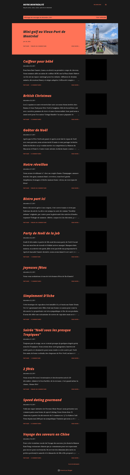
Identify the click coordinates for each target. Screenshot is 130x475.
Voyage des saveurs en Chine (46, 434)
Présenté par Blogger (65, 470)
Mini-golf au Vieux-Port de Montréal (44, 33)
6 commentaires (36, 154)
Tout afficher (101, 17)
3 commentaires (36, 458)
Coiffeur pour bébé (38, 61)
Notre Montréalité (33, 4)
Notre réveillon (35, 164)
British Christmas (37, 95)
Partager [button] (26, 46)
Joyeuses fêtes (35, 267)
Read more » (75, 46)
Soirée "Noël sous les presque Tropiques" (47, 332)
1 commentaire (35, 257)
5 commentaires (36, 119)
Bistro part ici (34, 198)
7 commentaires (36, 281)
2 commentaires (36, 85)
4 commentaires (36, 319)
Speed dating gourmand (42, 400)
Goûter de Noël (35, 130)
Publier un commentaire (38, 46)
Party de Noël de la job (41, 233)
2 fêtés (28, 369)
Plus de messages (73, 464)
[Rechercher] (97, 5)
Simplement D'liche (38, 295)
